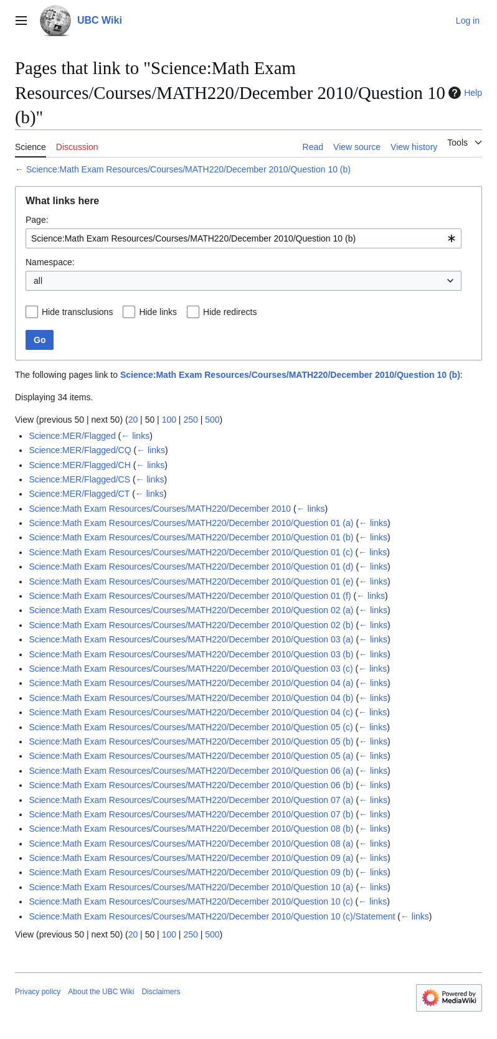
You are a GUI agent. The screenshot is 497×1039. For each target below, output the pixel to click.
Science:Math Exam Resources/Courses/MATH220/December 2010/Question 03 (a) (191, 639)
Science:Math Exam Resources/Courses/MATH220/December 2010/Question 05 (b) (191, 741)
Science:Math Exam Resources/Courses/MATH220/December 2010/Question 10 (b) (188, 169)
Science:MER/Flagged (72, 436)
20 (133, 420)
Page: (37, 220)
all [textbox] (38, 281)
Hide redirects (230, 312)
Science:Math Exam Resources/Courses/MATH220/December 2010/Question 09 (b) (191, 872)
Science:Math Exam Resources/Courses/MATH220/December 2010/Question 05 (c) (191, 727)
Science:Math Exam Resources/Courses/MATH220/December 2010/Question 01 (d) (191, 566)
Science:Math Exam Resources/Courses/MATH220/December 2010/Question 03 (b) (191, 654)
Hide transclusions (77, 312)
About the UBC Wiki (101, 991)
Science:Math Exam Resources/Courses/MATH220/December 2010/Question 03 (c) (191, 669)
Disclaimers (160, 991)
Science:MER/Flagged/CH (79, 465)
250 (190, 420)
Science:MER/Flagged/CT (79, 494)
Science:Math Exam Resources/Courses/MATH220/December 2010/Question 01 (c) (191, 552)
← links (135, 436)
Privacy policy (37, 991)
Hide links (158, 312)
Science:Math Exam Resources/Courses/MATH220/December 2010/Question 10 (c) (191, 901)
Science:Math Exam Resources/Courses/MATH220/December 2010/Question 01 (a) (191, 523)
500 (212, 420)
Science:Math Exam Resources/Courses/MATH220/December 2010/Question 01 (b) (191, 537)
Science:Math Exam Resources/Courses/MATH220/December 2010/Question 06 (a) (191, 771)
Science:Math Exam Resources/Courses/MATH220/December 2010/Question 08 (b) (191, 829)
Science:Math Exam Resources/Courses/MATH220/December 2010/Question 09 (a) (191, 858)
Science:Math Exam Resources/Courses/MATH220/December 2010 (160, 509)
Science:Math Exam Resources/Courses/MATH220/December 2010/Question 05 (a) (191, 756)
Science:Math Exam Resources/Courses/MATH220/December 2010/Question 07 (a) (191, 800)
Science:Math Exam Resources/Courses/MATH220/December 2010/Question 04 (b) (191, 698)
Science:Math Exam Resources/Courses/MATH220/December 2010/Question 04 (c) (191, 712)
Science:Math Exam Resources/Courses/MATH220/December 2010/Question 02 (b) (191, 625)
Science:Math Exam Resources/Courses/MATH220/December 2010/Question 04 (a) (191, 683)
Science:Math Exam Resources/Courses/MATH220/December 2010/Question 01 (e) (191, 581)
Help (463, 93)
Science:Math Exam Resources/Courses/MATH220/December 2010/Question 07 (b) (191, 814)
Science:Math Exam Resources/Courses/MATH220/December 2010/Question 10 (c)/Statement (212, 916)
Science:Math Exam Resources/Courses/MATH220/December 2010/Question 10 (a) (191, 887)
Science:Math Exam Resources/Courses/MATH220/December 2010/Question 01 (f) (190, 596)
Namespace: (50, 262)
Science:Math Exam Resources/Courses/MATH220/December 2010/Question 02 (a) (191, 610)
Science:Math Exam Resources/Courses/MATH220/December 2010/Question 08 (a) (191, 844)
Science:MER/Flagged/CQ (80, 450)
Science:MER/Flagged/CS (79, 479)
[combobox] (244, 238)
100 (169, 420)
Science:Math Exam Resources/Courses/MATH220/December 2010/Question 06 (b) (191, 785)
